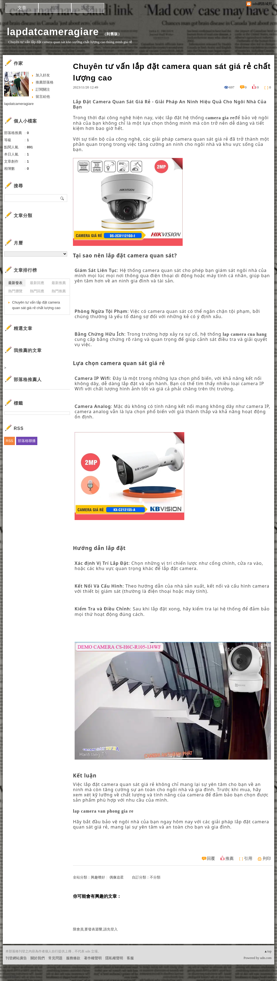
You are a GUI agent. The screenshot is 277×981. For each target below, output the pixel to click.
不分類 (155, 877)
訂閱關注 (43, 89)
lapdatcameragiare (53, 31)
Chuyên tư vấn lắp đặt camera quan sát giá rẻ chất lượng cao (36, 305)
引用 (248, 858)
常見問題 (55, 958)
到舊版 (112, 34)
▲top (268, 951)
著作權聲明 (93, 958)
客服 (130, 958)
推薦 (229, 858)
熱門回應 (37, 291)
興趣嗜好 (98, 877)
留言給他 (43, 97)
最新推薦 (59, 283)
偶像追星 (116, 877)
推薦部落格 (44, 82)
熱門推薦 (59, 291)
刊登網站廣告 (16, 958)
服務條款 (73, 958)
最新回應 (37, 283)
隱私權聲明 (114, 958)
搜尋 (62, 198)
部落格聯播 (27, 441)
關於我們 (37, 958)
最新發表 (15, 283)
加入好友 (43, 75)
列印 (267, 858)
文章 (22, 7)
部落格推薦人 (28, 379)
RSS (9, 441)
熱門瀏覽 (15, 291)
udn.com (266, 958)
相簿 (54, 7)
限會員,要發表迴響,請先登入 (95, 929)
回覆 (211, 858)
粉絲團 (10, 977)
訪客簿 (87, 7)
